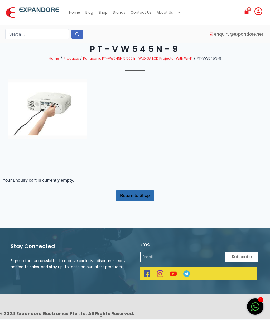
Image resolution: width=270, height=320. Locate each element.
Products (71, 65)
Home (54, 65)
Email (146, 245)
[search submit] (77, 34)
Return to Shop (135, 198)
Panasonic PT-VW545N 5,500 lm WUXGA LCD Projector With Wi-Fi (137, 65)
